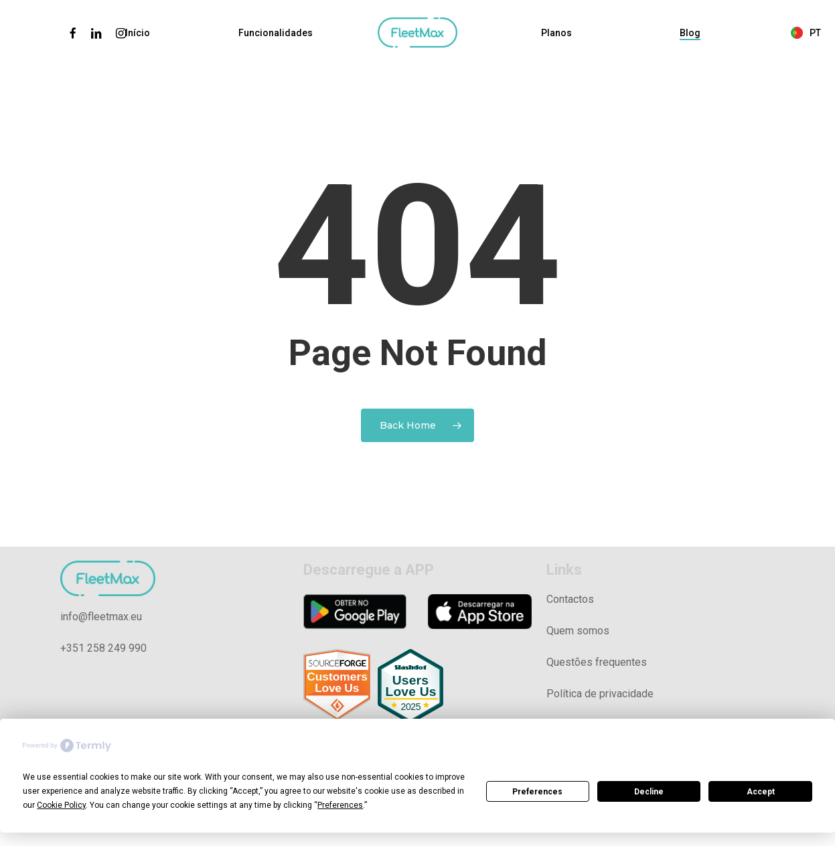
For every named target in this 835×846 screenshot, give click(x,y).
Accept (761, 791)
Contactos (570, 599)
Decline (649, 791)
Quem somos (577, 630)
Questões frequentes (596, 662)
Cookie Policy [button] (61, 805)
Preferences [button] (340, 805)
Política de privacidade (600, 693)
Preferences (537, 791)
